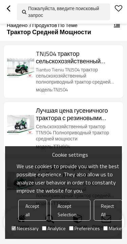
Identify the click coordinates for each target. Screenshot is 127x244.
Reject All (107, 210)
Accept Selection (67, 210)
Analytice (54, 228)
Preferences (84, 228)
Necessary (25, 228)
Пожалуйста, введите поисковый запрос (63, 12)
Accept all (32, 210)
